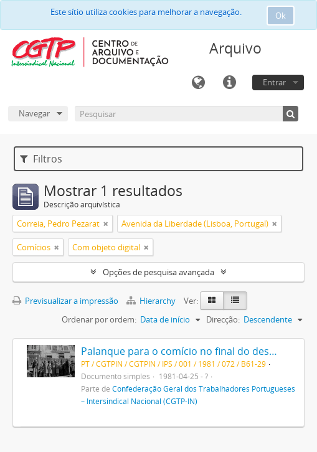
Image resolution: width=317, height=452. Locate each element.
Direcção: (223, 319)
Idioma (198, 82)
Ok (280, 15)
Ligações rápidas (229, 82)
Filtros (41, 159)
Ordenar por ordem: (99, 319)
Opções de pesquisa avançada (158, 272)
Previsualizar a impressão (65, 300)
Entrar (274, 82)
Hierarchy (151, 300)
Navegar (34, 113)
